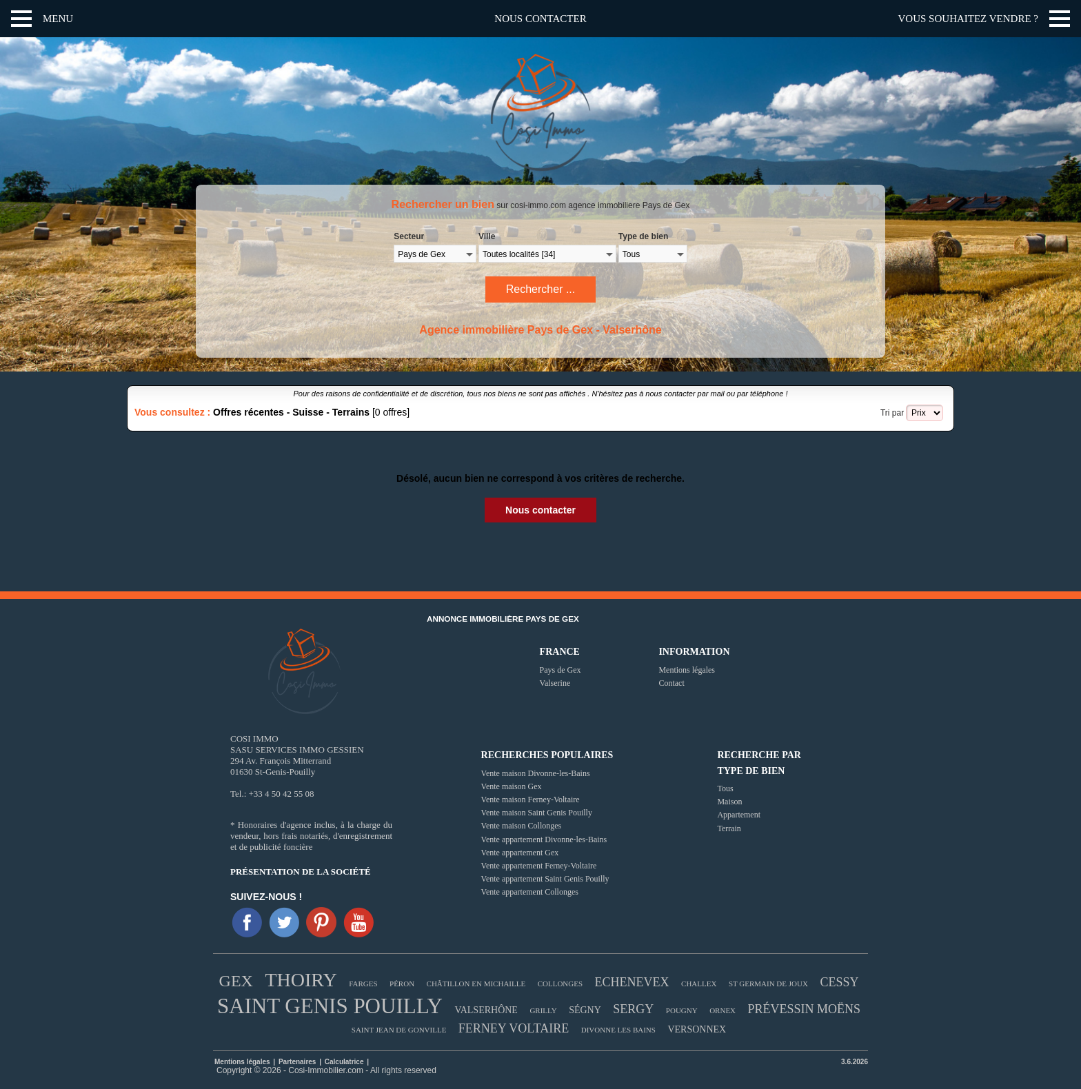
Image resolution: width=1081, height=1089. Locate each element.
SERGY (633, 1009)
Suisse (307, 412)
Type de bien (643, 236)
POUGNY (682, 1010)
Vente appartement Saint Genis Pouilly (545, 879)
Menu (58, 18)
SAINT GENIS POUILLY (330, 1006)
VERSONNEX (696, 1029)
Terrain (728, 828)
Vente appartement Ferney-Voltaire (539, 866)
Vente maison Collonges (521, 826)
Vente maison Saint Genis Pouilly (536, 812)
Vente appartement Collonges (529, 892)
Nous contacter (540, 18)
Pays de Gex (560, 670)
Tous (725, 788)
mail (718, 393)
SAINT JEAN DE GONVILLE (399, 1030)
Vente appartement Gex (520, 852)
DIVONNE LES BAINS (618, 1030)
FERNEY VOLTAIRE (513, 1028)
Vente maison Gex (511, 786)
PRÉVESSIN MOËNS (804, 1009)
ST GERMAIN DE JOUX (768, 983)
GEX (236, 981)
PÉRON (402, 983)
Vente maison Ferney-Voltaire (530, 799)
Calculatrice (344, 1062)
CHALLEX (698, 983)
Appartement (738, 815)
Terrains (351, 412)
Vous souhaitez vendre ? (968, 18)
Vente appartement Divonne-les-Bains (544, 839)
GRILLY (542, 1010)
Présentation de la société (300, 871)
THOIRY (300, 979)
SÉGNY (585, 1010)
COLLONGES (560, 983)
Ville (486, 236)
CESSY (839, 982)
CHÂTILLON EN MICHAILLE (476, 983)
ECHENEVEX (632, 982)
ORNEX (722, 1010)
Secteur (409, 236)
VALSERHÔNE (486, 1010)
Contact (671, 683)
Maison (729, 801)
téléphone (766, 393)
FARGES (363, 983)
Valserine (555, 683)
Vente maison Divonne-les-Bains (535, 773)
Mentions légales (686, 670)
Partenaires (298, 1062)
